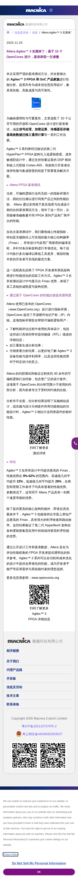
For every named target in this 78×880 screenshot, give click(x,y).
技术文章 (12, 695)
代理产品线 (14, 670)
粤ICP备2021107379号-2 (39, 726)
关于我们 (12, 661)
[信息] (33, 32)
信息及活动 (14, 687)
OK (39, 872)
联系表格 (12, 704)
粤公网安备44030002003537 (42, 734)
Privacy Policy (10, 854)
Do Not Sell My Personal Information (39, 863)
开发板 (11, 678)
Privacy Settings (9, 2)
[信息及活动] (19, 32)
